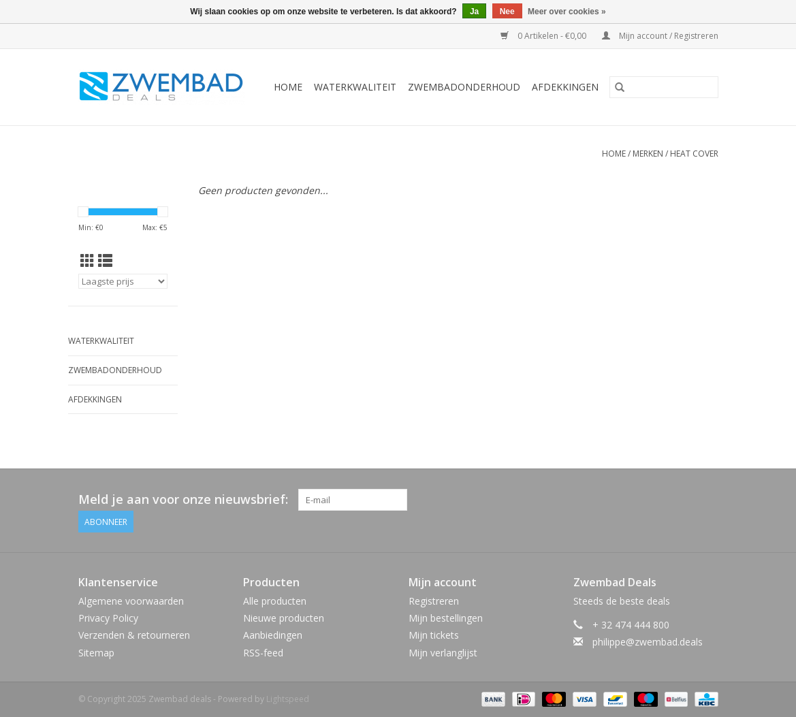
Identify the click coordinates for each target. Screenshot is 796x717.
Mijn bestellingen (446, 617)
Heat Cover (694, 153)
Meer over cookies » (567, 11)
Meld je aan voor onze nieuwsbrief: (183, 499)
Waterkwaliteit (355, 86)
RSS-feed (263, 652)
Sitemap (96, 652)
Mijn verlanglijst (443, 652)
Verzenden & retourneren (134, 634)
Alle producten (274, 600)
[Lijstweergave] (105, 260)
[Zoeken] (663, 87)
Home (288, 86)
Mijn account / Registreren (660, 36)
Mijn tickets (434, 634)
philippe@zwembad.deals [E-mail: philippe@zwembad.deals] (647, 641)
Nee (507, 11)
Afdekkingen (565, 86)
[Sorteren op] (123, 281)
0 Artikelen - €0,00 (544, 36)
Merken (648, 153)
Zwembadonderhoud (464, 86)
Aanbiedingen (272, 634)
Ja (474, 11)
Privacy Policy (108, 617)
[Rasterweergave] (87, 260)
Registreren (434, 600)
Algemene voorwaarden (131, 600)
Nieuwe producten (283, 617)
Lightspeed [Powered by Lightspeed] (287, 699)
